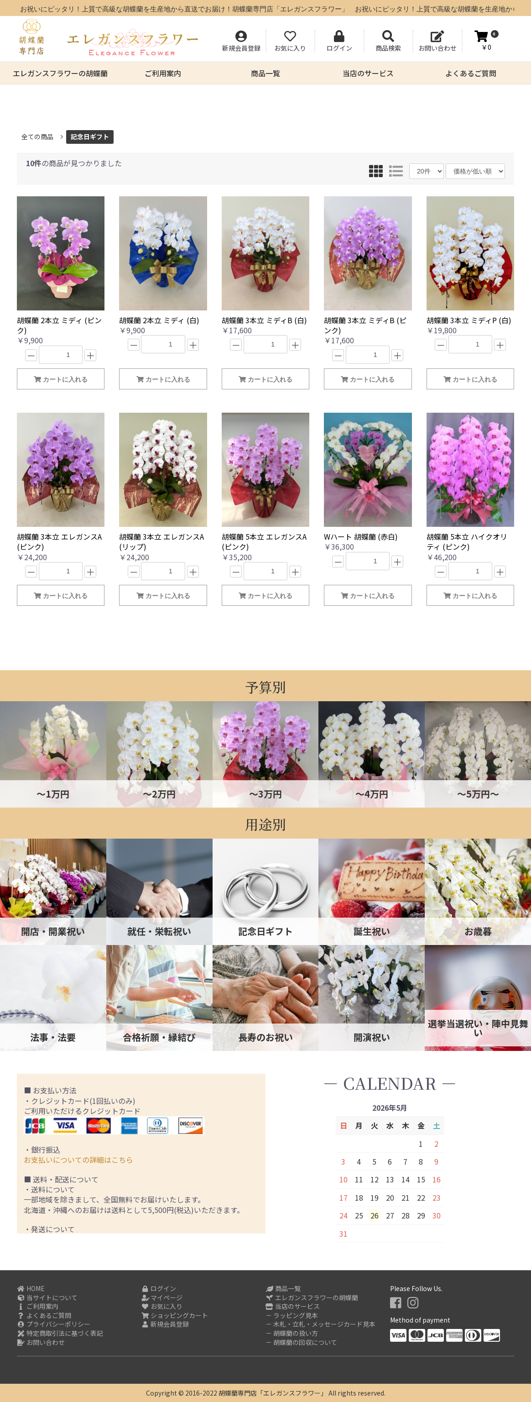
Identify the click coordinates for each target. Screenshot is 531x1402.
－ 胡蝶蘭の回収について (301, 1342)
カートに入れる (61, 379)
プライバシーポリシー (53, 1324)
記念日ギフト (90, 136)
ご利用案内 (163, 73)
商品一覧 (265, 73)
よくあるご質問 (470, 73)
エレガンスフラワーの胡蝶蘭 (60, 73)
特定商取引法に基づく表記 (60, 1333)
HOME (31, 1288)
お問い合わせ (41, 1342)
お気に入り (162, 1306)
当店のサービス (368, 73)
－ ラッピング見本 (292, 1315)
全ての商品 (37, 136)
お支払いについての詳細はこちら (78, 1159)
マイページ (162, 1297)
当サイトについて (47, 1297)
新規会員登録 (165, 1324)
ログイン (159, 1288)
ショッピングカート (174, 1315)
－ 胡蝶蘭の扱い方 (292, 1333)
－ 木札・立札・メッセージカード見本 (320, 1324)
